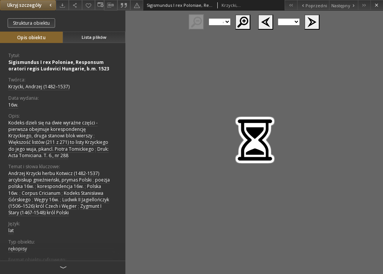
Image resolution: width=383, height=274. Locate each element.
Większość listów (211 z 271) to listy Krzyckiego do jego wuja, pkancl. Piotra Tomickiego (58, 145)
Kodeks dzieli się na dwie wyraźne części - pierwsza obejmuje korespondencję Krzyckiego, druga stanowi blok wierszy (53, 129)
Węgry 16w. (46, 199)
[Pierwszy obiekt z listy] (291, 5)
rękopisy (17, 248)
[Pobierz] (62, 5)
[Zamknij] (376, 5)
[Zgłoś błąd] (136, 5)
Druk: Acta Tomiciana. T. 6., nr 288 (58, 152)
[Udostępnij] (75, 5)
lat (11, 230)
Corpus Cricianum (41, 193)
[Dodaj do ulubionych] (88, 5)
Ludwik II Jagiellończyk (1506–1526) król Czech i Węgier (58, 202)
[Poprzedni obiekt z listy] (313, 5)
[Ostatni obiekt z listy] (364, 5)
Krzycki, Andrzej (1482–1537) (39, 86)
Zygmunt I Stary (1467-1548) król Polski (54, 209)
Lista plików (94, 37)
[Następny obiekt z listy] (343, 5)
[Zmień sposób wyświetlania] (99, 5)
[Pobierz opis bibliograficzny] (110, 5)
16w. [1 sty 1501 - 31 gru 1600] (13, 105)
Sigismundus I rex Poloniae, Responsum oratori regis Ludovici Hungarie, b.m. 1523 (58, 65)
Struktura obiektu (31, 23)
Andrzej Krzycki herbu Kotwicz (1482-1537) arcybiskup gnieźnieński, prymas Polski (53, 176)
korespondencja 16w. (60, 186)
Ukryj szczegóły (30, 5)
